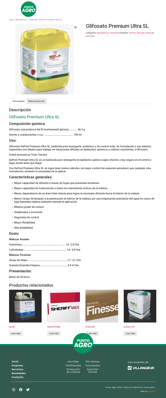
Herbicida (33, 19)
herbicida (150, 33)
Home (62, 9)
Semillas (73, 361)
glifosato (141, 33)
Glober (151, 391)
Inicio (11, 19)
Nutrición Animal (92, 370)
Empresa (74, 9)
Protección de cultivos (73, 370)
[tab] (19, 101)
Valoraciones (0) (36, 101)
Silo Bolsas (93, 361)
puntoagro (90, 36)
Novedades (122, 9)
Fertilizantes (73, 365)
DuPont (132, 33)
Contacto (138, 9)
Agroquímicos (21, 19)
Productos (90, 9)
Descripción (19, 101)
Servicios (107, 9)
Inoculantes (92, 365)
